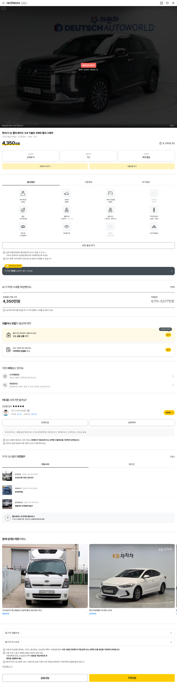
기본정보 (88, 182)
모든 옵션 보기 (88, 245)
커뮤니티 (45, 464)
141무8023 (16, 3)
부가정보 (146, 182)
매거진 (132, 464)
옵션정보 (31, 182)
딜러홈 (168, 412)
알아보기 (88, 335)
